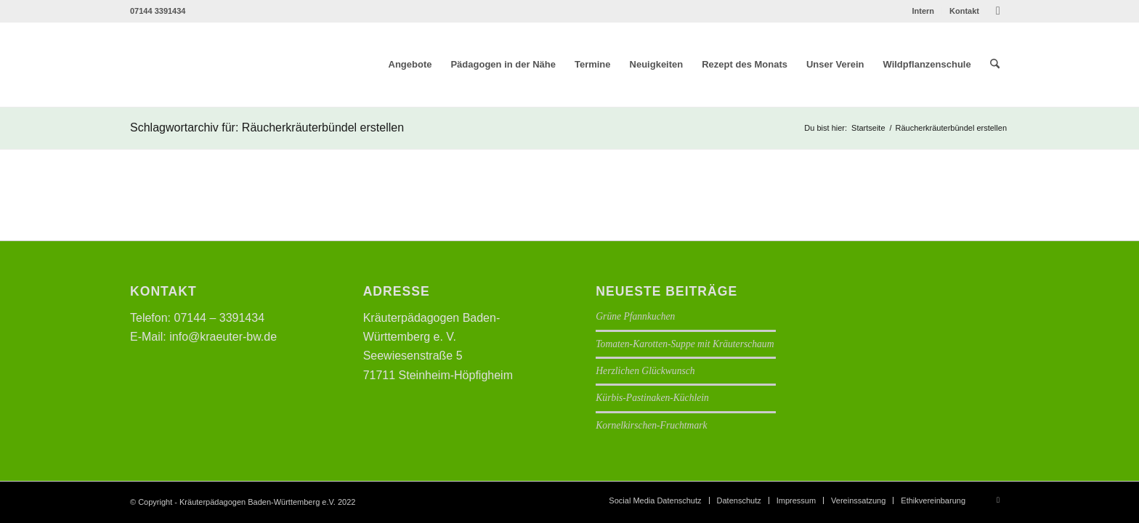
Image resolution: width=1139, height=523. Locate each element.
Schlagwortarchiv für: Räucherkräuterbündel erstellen (267, 127)
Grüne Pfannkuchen (635, 316)
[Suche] (995, 65)
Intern (923, 11)
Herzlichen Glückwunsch (645, 370)
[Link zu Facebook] (998, 11)
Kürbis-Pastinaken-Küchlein (652, 397)
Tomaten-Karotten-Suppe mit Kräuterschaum (685, 343)
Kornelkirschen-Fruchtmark (651, 425)
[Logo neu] (233, 65)
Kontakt (964, 11)
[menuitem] (923, 11)
